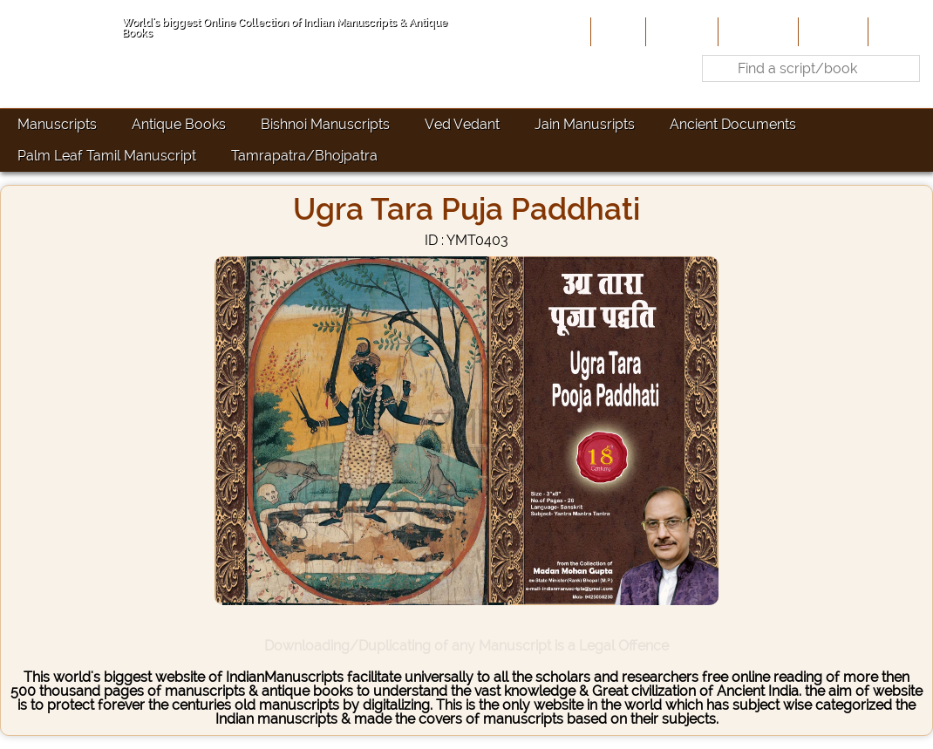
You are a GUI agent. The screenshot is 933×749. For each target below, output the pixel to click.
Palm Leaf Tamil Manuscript (106, 155)
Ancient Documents (733, 124)
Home (616, 31)
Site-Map (831, 31)
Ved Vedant (462, 124)
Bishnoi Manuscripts (325, 124)
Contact (898, 31)
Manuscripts (57, 124)
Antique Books (179, 124)
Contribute (756, 31)
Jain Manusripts (585, 124)
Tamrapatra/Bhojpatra (304, 155)
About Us (680, 31)
